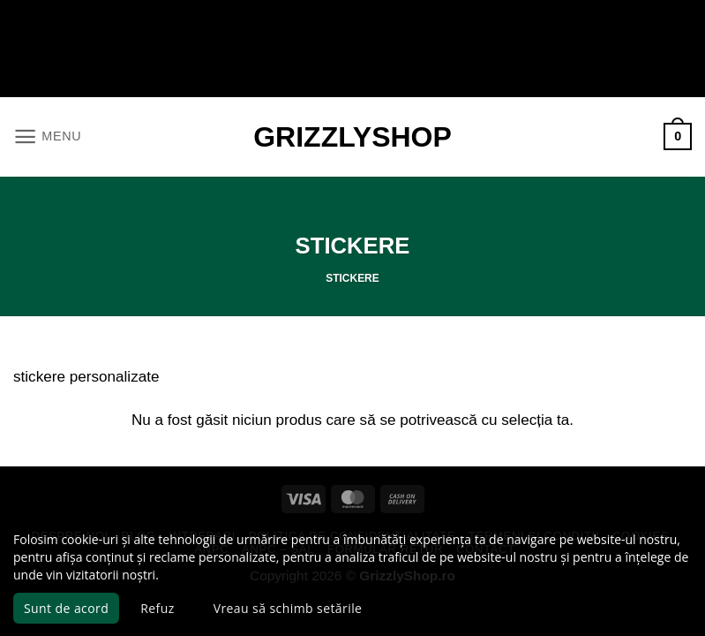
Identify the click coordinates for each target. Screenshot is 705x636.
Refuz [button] (157, 608)
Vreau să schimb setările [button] (288, 608)
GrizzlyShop (352, 137)
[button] (46, 136)
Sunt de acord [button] (66, 608)
